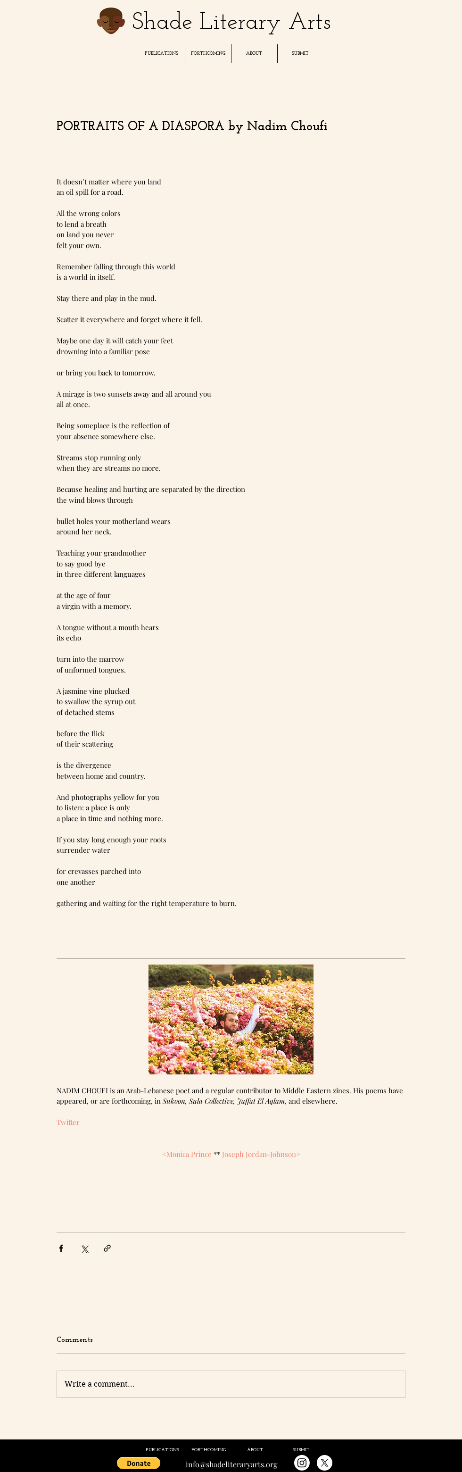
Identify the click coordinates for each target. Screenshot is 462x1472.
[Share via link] (107, 1248)
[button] (162, 53)
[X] (324, 1463)
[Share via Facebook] (61, 1248)
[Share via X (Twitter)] (84, 1248)
